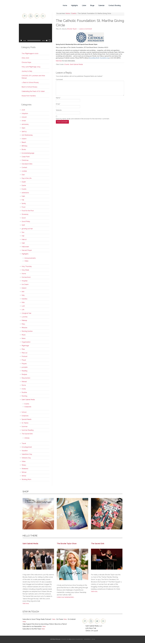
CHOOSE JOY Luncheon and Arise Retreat (33, 77)
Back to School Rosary (29, 87)
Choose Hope (26, 62)
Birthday (24, 146)
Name (58, 98)
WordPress (87, 639)
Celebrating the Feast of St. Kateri (33, 91)
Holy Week (25, 270)
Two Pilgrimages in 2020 (30, 53)
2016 (23, 110)
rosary (24, 389)
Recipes (24, 374)
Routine (24, 392)
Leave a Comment (85, 29)
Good (24, 218)
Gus (23, 232)
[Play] (21, 40)
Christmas (25, 160)
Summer (24, 426)
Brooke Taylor (35, 5)
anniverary (25, 124)
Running (24, 396)
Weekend (25, 468)
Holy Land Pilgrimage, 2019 (31, 67)
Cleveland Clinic (27, 164)
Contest (24, 167)
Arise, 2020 (25, 58)
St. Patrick (25, 423)
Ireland (24, 288)
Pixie (23, 349)
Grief (23, 225)
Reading (24, 371)
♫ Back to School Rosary (30, 82)
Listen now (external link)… (65, 597)
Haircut (24, 239)
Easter (24, 185)
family (24, 203)
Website (58, 110)
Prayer (24, 360)
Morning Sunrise (27, 331)
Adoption (25, 113)
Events (66, 64)
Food (23, 207)
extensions (25, 193)
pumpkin (25, 367)
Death (24, 182)
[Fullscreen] (50, 40)
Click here (59, 61)
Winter (24, 476)
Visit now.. (26, 603)
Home (24, 273)
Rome (24, 385)
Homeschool (26, 277)
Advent (24, 117)
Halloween (25, 247)
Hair (23, 236)
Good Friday (26, 221)
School (24, 412)
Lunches (24, 317)
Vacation (25, 450)
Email (58, 104)
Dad (23, 175)
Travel (24, 443)
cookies (24, 171)
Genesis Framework (77, 639)
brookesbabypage (28, 153)
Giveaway (25, 214)
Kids (23, 302)
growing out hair (27, 229)
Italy (23, 295)
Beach (24, 142)
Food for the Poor (28, 211)
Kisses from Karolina (29, 96)
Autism (24, 139)
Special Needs (26, 419)
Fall (23, 200)
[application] (35, 33)
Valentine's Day (27, 454)
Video (26, 261)
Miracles (24, 327)
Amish (24, 121)
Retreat (24, 381)
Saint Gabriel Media (76, 64)
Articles (26, 438)
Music (24, 335)
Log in (93, 639)
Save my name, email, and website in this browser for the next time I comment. (82, 119)
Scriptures (27, 407)
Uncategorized (27, 447)
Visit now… (94, 591)
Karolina (24, 299)
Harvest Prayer (27, 250)
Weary (24, 465)
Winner (24, 472)
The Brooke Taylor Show (66, 543)
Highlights (25, 254)
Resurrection (26, 378)
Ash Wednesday (27, 135)
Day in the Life (26, 178)
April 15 (24, 131)
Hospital (24, 281)
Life (23, 309)
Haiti (23, 243)
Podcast (24, 356)
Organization (26, 342)
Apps (23, 128)
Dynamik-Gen (65, 639)
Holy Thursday (27, 266)
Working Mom (26, 479)
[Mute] (47, 40)
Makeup (24, 320)
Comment (59, 79)
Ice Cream (25, 284)
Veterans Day (26, 458)
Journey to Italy (27, 71)
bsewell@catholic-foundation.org (99, 58)
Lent (23, 306)
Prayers (24, 363)
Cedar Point (26, 157)
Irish (23, 291)
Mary (23, 324)
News (24, 338)
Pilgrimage (25, 345)
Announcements (30, 258)
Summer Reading (27, 430)
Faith (23, 196)
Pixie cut (24, 353)
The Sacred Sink (27, 434)
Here (53, 619)
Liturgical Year (26, 313)
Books (24, 149)
